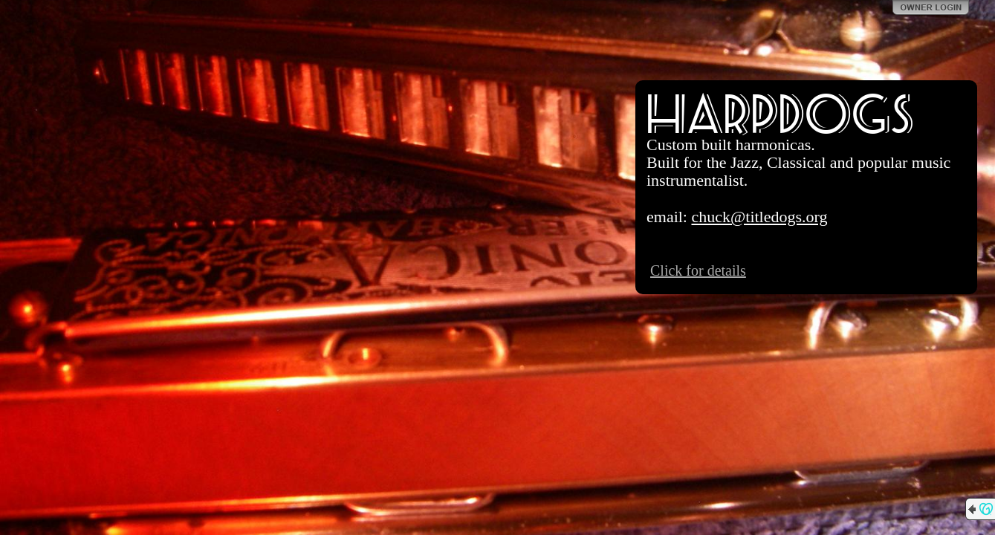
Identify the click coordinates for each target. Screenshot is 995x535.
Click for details (698, 270)
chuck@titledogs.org (759, 216)
